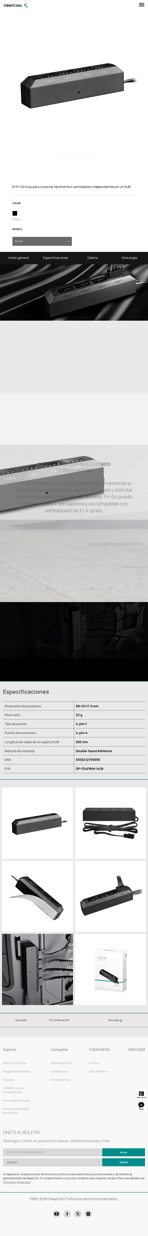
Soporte (10, 1049)
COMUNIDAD (99, 1049)
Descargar (115, 1020)
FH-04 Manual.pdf (59, 1020)
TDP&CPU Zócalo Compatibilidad (13, 1090)
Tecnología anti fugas (16, 1100)
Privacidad (23, 1182)
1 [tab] (59, 156)
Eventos (94, 1063)
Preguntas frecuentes (16, 1071)
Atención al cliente (14, 1063)
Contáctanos (59, 1071)
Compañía (59, 1049)
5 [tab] (83, 156)
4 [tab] (77, 156)
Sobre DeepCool (61, 1063)
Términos (9, 1182)
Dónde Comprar (61, 1080)
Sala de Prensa (98, 1071)
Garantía (8, 1080)
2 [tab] (65, 156)
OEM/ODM (136, 1049)
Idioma (124, 1162)
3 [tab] (71, 156)
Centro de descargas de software (16, 1111)
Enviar (123, 1152)
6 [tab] (89, 156)
